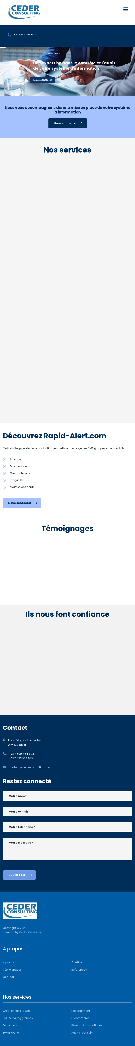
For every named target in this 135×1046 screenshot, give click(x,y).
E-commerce (80, 1018)
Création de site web (17, 1010)
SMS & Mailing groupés (18, 1018)
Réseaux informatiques (86, 1025)
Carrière (76, 962)
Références (79, 969)
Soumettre (20, 875)
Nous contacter (42, 79)
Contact (8, 976)
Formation (10, 1025)
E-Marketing (11, 1032)
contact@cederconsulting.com (30, 767)
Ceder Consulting (31, 932)
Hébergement (80, 1010)
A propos (9, 962)
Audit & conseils (82, 1032)
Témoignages (12, 969)
